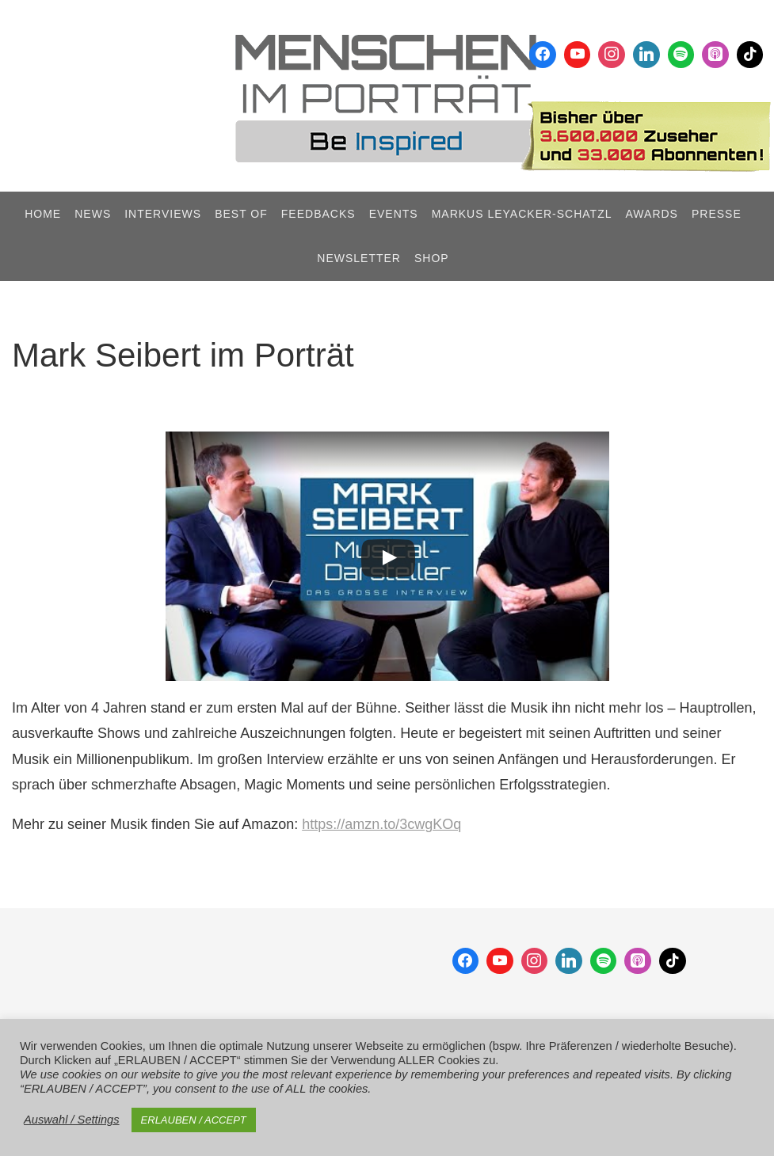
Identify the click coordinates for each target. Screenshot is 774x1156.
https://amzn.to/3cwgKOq (381, 824)
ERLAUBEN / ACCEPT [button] (193, 1120)
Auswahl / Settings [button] (72, 1119)
